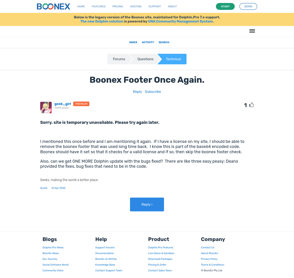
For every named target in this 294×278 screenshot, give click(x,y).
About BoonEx (209, 253)
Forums (119, 59)
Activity (148, 42)
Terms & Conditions (212, 264)
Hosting (136, 6)
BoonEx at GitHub (105, 259)
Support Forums (105, 247)
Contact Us (207, 247)
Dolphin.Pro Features (160, 247)
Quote (44, 188)
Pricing (117, 6)
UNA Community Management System (180, 21)
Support (155, 6)
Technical (173, 59)
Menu (251, 28)
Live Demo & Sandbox (161, 253)
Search (163, 42)
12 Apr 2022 (58, 188)
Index (133, 42)
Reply (137, 92)
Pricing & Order (157, 264)
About (172, 6)
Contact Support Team (108, 270)
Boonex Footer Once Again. (147, 80)
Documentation (104, 253)
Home (81, 6)
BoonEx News (50, 253)
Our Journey (49, 259)
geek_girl (62, 104)
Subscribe (153, 92)
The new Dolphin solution (101, 21)
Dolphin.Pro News (53, 247)
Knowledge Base (105, 264)
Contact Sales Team (160, 270)
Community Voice (52, 270)
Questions (145, 59)
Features (98, 6)
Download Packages (160, 259)
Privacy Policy (209, 259)
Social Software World (55, 264)
